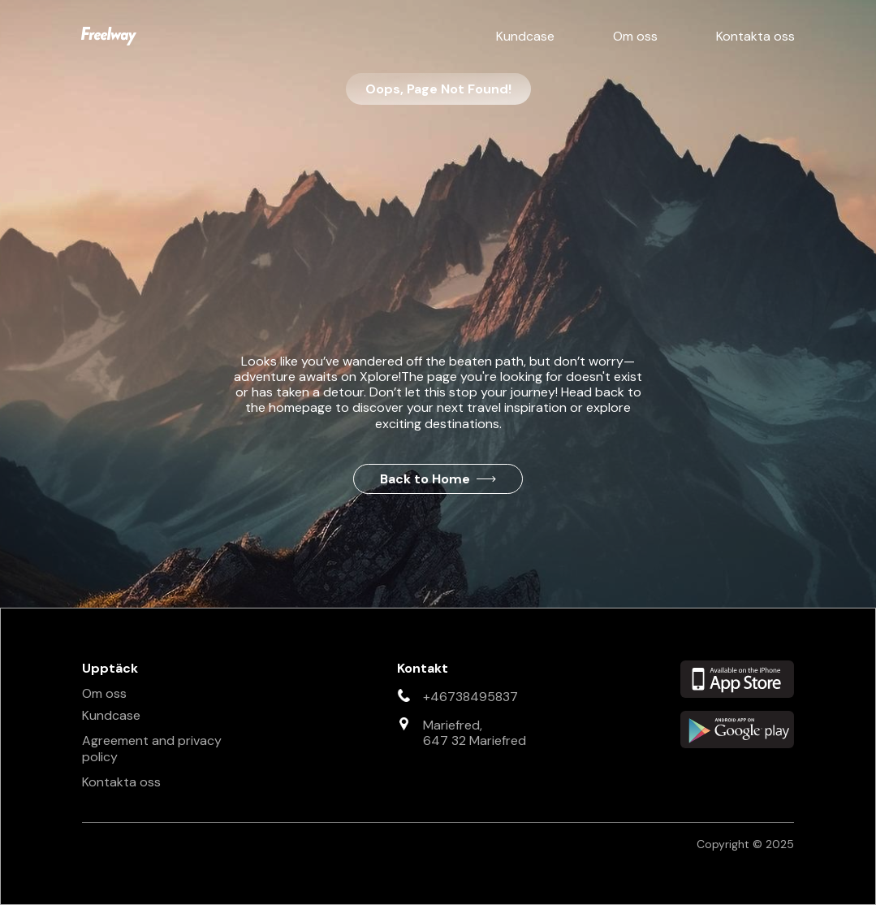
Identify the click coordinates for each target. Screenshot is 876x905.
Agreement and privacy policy (152, 748)
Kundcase (525, 36)
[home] (108, 36)
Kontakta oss (755, 36)
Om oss (635, 36)
